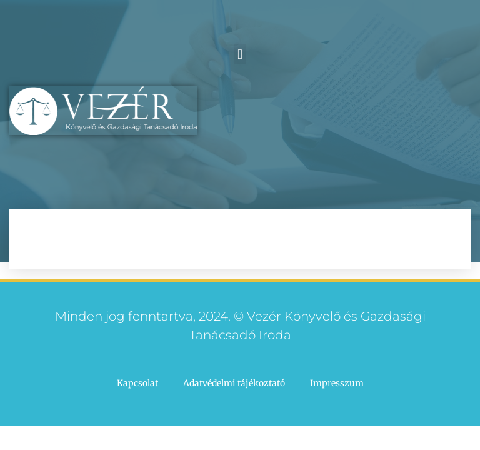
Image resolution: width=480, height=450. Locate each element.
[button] (240, 54)
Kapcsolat (137, 383)
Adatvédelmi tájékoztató (234, 383)
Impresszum (337, 383)
